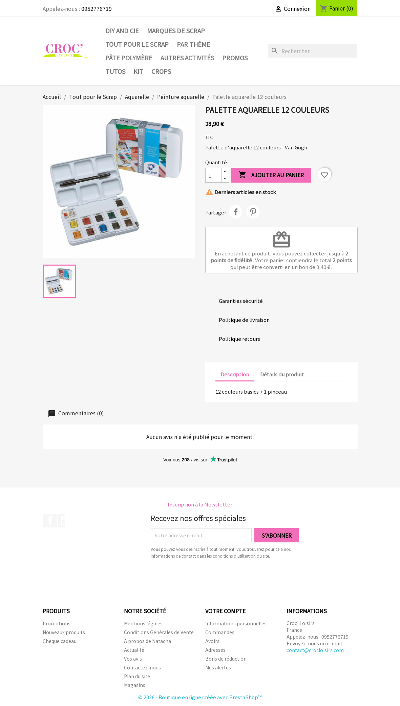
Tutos (115, 71)
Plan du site (137, 676)
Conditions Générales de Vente (159, 632)
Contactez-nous (142, 667)
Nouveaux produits (64, 632)
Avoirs (212, 641)
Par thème (193, 44)
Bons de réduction (226, 658)
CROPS (161, 71)
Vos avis (133, 658)
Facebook (50, 520)
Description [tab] (234, 374)
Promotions (56, 623)
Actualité (134, 649)
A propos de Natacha (147, 641)
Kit (138, 71)
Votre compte (225, 611)
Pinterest (253, 212)
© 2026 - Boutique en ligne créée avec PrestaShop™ (200, 697)
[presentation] (207, 578)
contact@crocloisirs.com (315, 650)
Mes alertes (218, 667)
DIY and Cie (122, 30)
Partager (236, 212)
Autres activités (187, 57)
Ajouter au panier (271, 175)
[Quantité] (213, 175)
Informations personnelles (236, 623)
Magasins (134, 685)
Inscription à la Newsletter (200, 504)
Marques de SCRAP (176, 30)
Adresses (215, 649)
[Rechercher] (312, 51)
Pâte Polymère (128, 57)
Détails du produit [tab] (282, 374)
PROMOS (235, 57)
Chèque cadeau (60, 641)
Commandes (219, 632)
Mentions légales (143, 623)
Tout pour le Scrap (137, 44)
